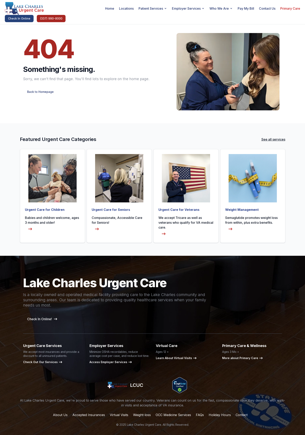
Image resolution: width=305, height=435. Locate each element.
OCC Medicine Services (173, 415)
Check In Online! (42, 319)
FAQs (200, 415)
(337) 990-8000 (51, 18)
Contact (241, 415)
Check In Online (19, 18)
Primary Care (290, 8)
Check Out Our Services (43, 362)
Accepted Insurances (88, 415)
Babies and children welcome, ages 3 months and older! (52, 224)
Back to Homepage (40, 91)
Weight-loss (142, 415)
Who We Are (221, 8)
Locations (126, 8)
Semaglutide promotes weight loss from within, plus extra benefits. (251, 224)
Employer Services (188, 8)
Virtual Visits (119, 415)
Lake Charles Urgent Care (144, 424)
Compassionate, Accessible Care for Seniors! (117, 224)
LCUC (125, 385)
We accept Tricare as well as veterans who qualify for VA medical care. (185, 227)
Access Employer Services (110, 362)
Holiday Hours (220, 415)
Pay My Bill (246, 8)
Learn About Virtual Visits (176, 358)
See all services (273, 139)
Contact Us (267, 8)
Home (109, 8)
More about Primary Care (242, 358)
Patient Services (153, 8)
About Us (60, 415)
